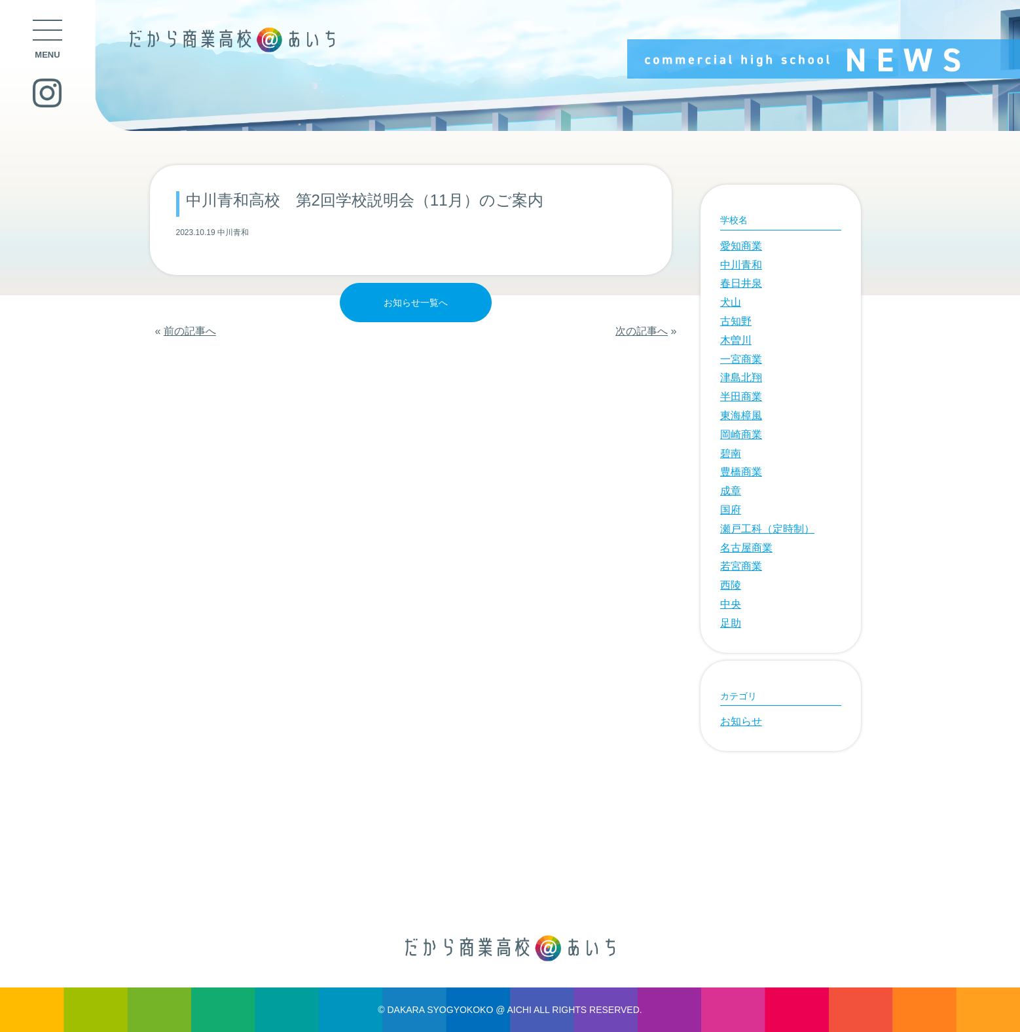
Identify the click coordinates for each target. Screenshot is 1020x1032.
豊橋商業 (741, 471)
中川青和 (741, 264)
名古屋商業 (746, 547)
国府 (730, 509)
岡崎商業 (741, 434)
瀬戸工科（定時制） (767, 528)
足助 (730, 623)
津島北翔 (741, 377)
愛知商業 (741, 245)
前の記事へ (190, 331)
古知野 (736, 321)
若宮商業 (741, 566)
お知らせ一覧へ (416, 302)
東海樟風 (741, 415)
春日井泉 (741, 283)
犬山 (730, 302)
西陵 (730, 585)
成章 (730, 490)
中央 (730, 604)
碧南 (730, 453)
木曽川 (736, 340)
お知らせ (741, 721)
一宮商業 (741, 359)
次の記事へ (641, 331)
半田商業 (741, 396)
